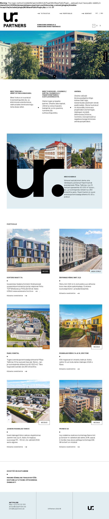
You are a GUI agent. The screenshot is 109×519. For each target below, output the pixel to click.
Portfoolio (67, 13)
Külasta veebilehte (15, 296)
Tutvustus (45, 13)
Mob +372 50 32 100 (17, 504)
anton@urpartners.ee (17, 507)
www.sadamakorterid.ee (23, 292)
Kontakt (88, 13)
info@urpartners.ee (16, 509)
